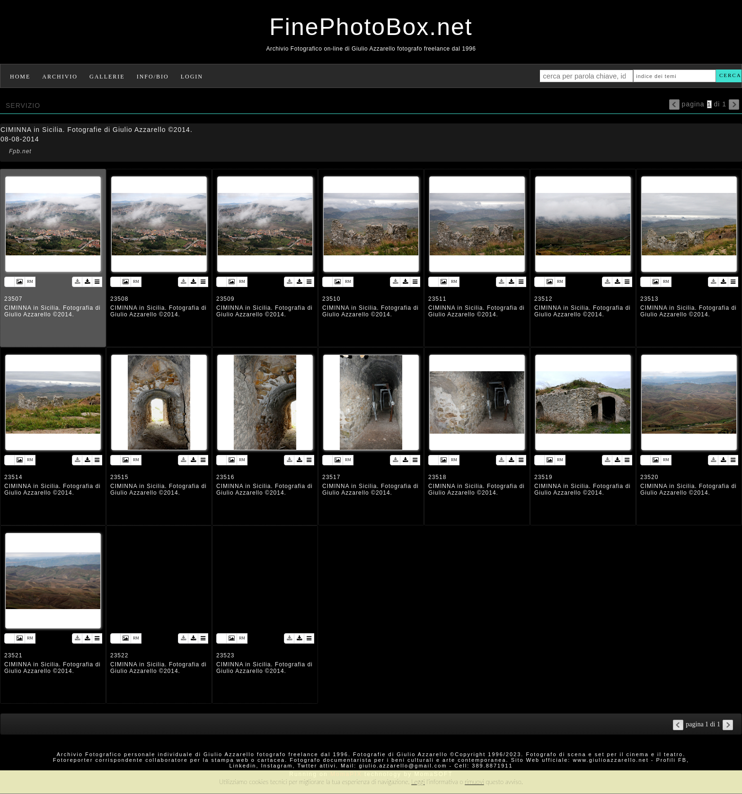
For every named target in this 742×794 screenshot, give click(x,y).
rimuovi (474, 781)
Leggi (417, 781)
